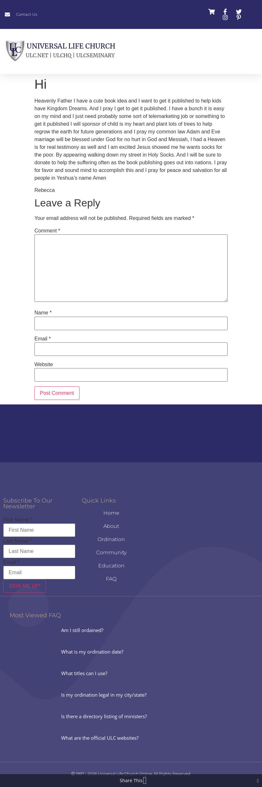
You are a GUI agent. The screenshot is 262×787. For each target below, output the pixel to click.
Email (42, 338)
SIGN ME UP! (25, 586)
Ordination (111, 539)
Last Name (17, 541)
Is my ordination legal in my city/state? (103, 695)
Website (43, 364)
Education (111, 566)
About (111, 526)
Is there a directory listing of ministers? (104, 716)
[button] (167, 51)
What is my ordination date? (92, 651)
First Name (17, 519)
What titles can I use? (84, 673)
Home (111, 513)
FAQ (111, 579)
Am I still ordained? (82, 630)
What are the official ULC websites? (99, 738)
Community (111, 552)
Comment (47, 230)
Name (42, 312)
